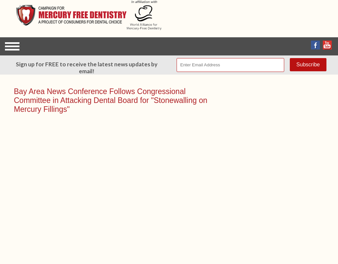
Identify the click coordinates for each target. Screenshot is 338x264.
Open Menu (12, 46)
